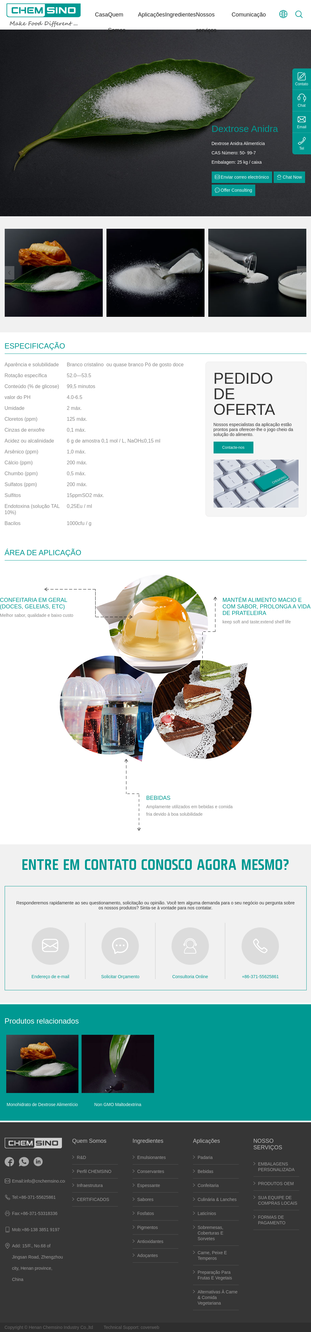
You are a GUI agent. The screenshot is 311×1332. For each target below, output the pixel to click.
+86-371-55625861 (37, 1197)
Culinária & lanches (217, 1199)
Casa (101, 15)
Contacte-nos (233, 447)
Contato (301, 84)
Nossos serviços (206, 22)
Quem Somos (116, 22)
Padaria (205, 1157)
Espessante (149, 1185)
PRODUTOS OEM (276, 1183)
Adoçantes (147, 1255)
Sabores (145, 1199)
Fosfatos (145, 1213)
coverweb (150, 1327)
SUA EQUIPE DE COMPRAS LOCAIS (277, 1200)
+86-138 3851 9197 (41, 1229)
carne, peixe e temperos (212, 1255)
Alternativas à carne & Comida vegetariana (218, 1297)
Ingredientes (180, 15)
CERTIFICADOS (93, 1199)
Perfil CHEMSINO (94, 1171)
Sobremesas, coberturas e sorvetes (210, 1233)
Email (301, 127)
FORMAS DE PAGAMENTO (271, 1220)
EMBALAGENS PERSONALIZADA (276, 1166)
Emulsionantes (151, 1157)
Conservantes (150, 1171)
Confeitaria (208, 1185)
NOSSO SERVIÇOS (267, 1144)
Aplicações (151, 15)
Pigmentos (147, 1227)
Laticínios (207, 1213)
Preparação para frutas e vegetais (215, 1275)
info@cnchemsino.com (46, 1181)
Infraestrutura (90, 1185)
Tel (301, 148)
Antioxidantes (150, 1241)
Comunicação (249, 15)
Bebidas (206, 1171)
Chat (301, 105)
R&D (81, 1157)
